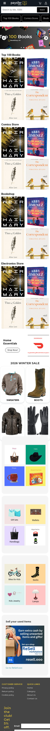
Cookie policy (8, 695)
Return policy (8, 691)
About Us (31, 695)
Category (31, 691)
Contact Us (32, 698)
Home (30, 688)
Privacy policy (8, 688)
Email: (17, 726)
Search (42, 10)
